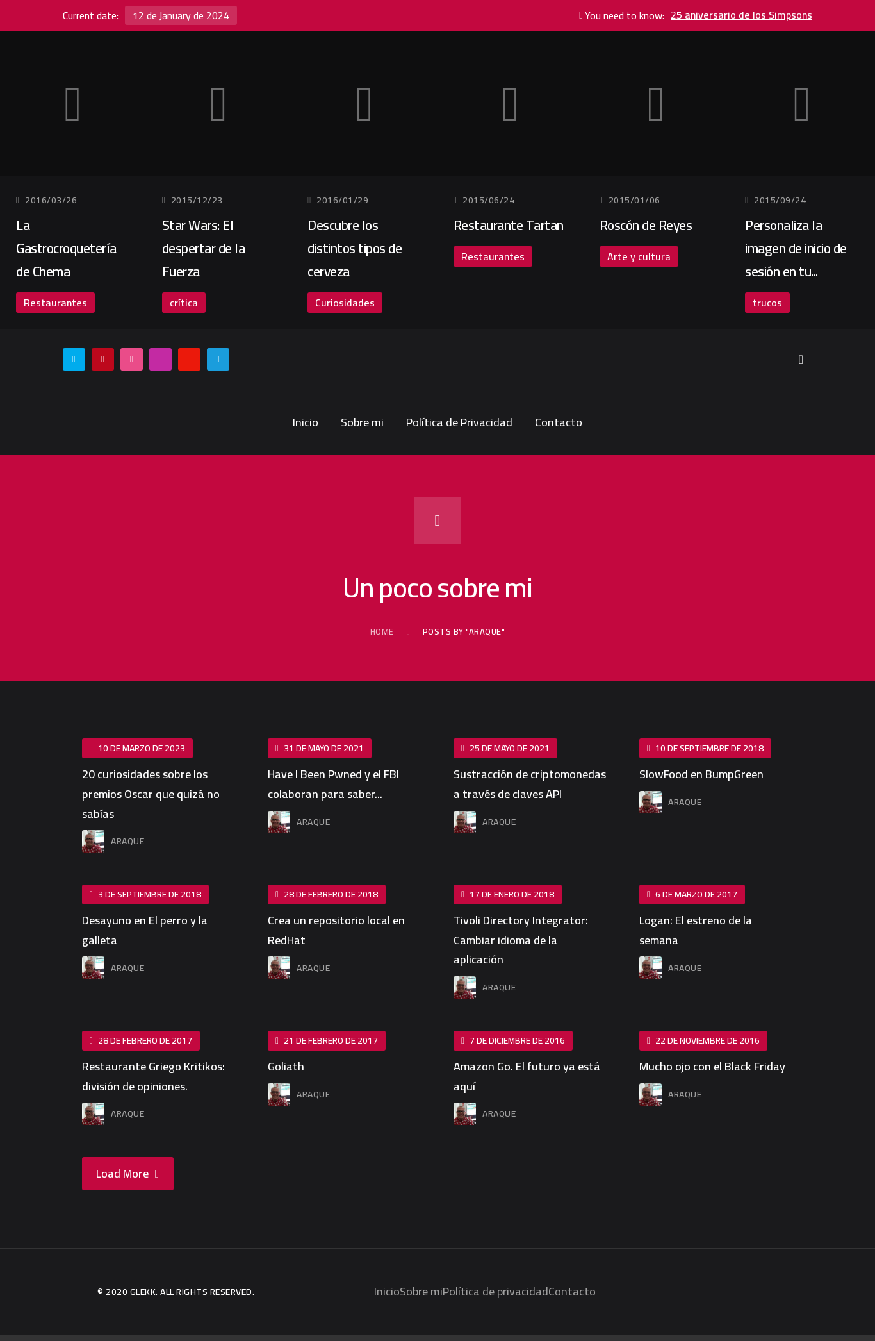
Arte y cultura (639, 256)
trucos (767, 302)
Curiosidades (345, 302)
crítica (184, 302)
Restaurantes (55, 302)
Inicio (305, 422)
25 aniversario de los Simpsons (741, 15)
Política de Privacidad (459, 422)
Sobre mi (362, 422)
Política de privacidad (495, 1291)
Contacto (558, 422)
